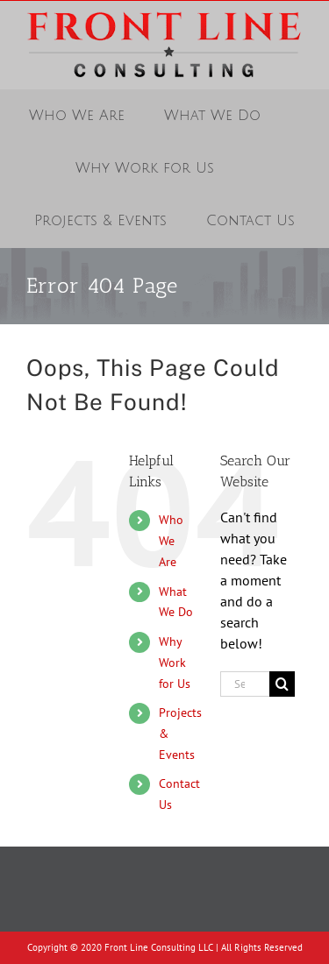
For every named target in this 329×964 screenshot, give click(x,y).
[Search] (282, 684)
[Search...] (244, 684)
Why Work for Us (174, 662)
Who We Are (171, 541)
